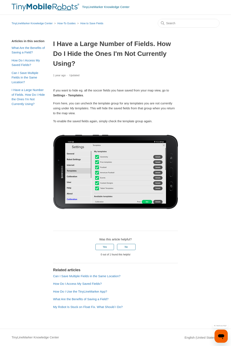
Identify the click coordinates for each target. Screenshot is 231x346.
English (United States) (202, 337)
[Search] (188, 23)
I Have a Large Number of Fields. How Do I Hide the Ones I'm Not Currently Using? (28, 97)
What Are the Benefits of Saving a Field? (28, 50)
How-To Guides (66, 23)
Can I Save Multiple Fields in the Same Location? (25, 77)
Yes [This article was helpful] (105, 247)
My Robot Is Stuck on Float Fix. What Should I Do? (88, 307)
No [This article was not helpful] (126, 247)
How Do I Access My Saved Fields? (26, 63)
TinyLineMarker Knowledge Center (32, 23)
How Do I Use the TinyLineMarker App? (80, 291)
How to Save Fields (91, 23)
